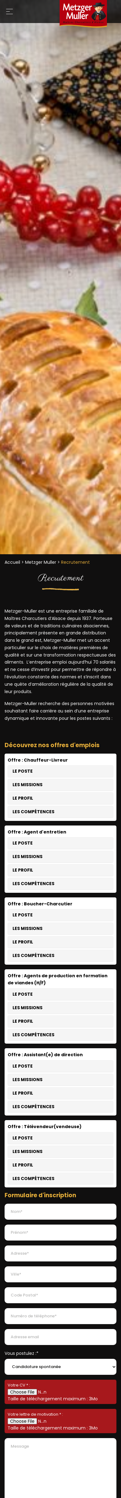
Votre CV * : (19, 1385)
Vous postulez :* (21, 1353)
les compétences (33, 812)
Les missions (27, 785)
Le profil (23, 798)
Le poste (23, 771)
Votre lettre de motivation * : (35, 1414)
